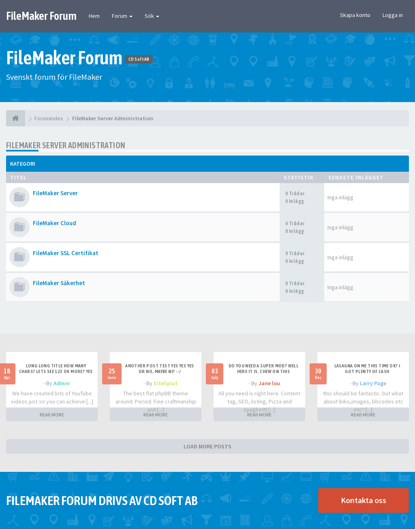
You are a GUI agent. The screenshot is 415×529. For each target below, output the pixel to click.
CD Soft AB (138, 59)
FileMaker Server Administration (65, 145)
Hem (94, 15)
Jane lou (269, 383)
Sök (152, 15)
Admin (61, 383)
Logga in (393, 15)
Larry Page (373, 383)
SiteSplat (166, 383)
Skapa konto (355, 15)
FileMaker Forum (41, 15)
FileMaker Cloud (54, 223)
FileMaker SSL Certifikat (65, 253)
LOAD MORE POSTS (207, 446)
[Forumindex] (15, 118)
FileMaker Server (55, 193)
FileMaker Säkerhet (59, 283)
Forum (122, 15)
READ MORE (52, 415)
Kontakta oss (363, 500)
